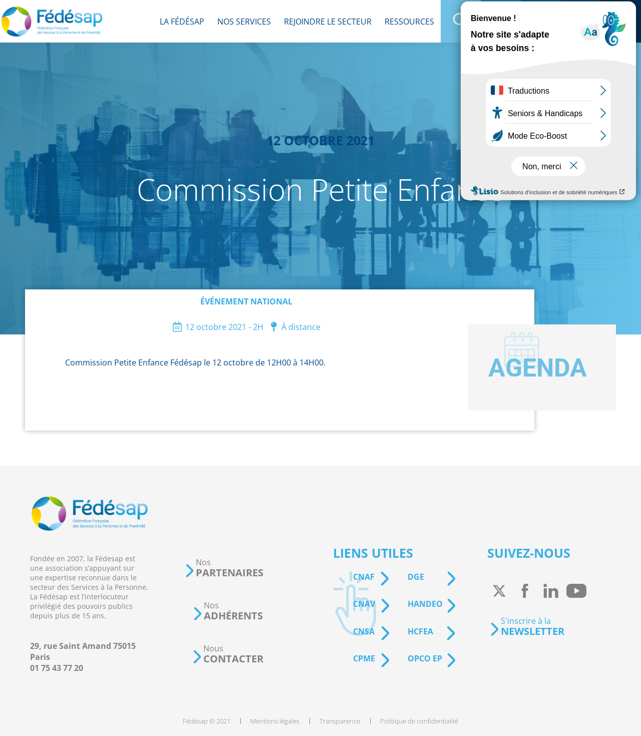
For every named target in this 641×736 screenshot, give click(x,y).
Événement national (246, 301)
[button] (223, 568)
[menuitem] (182, 21)
